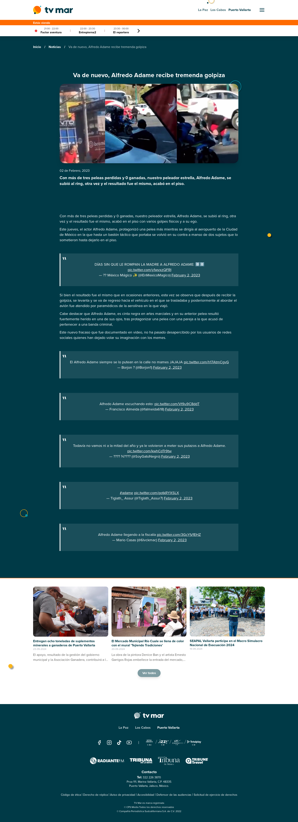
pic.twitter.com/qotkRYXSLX (156, 493)
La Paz (124, 727)
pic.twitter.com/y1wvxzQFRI (149, 269)
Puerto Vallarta (168, 727)
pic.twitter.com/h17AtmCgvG (206, 362)
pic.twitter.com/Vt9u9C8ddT (176, 404)
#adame (126, 493)
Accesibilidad (145, 795)
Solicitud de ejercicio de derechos (215, 795)
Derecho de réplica (95, 795)
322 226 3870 (152, 777)
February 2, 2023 (186, 275)
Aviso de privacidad (122, 795)
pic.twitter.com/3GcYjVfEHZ (179, 534)
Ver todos (149, 673)
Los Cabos (143, 727)
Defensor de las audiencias (173, 795)
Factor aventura (51, 32)
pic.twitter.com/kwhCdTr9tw (149, 451)
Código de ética (71, 795)
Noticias (55, 46)
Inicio (37, 46)
